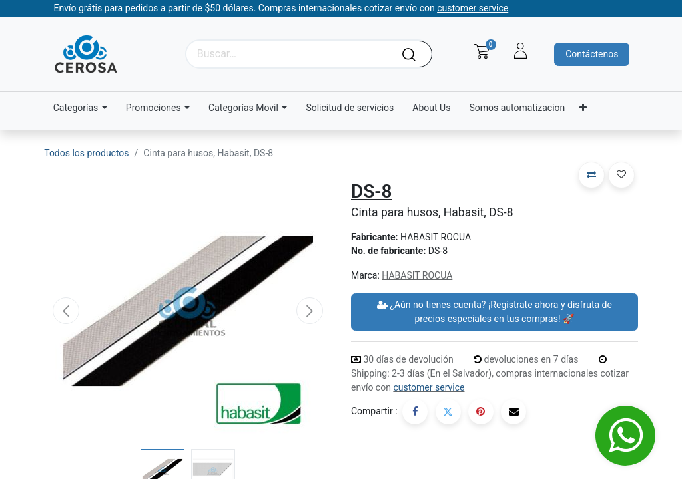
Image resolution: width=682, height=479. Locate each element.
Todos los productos (86, 153)
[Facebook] (415, 411)
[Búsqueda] (414, 54)
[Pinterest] (481, 411)
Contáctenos (591, 54)
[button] (65, 310)
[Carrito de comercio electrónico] (482, 51)
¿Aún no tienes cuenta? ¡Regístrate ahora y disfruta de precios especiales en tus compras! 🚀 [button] (494, 311)
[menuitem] (349, 108)
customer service (428, 387)
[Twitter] (448, 411)
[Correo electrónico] (513, 411)
